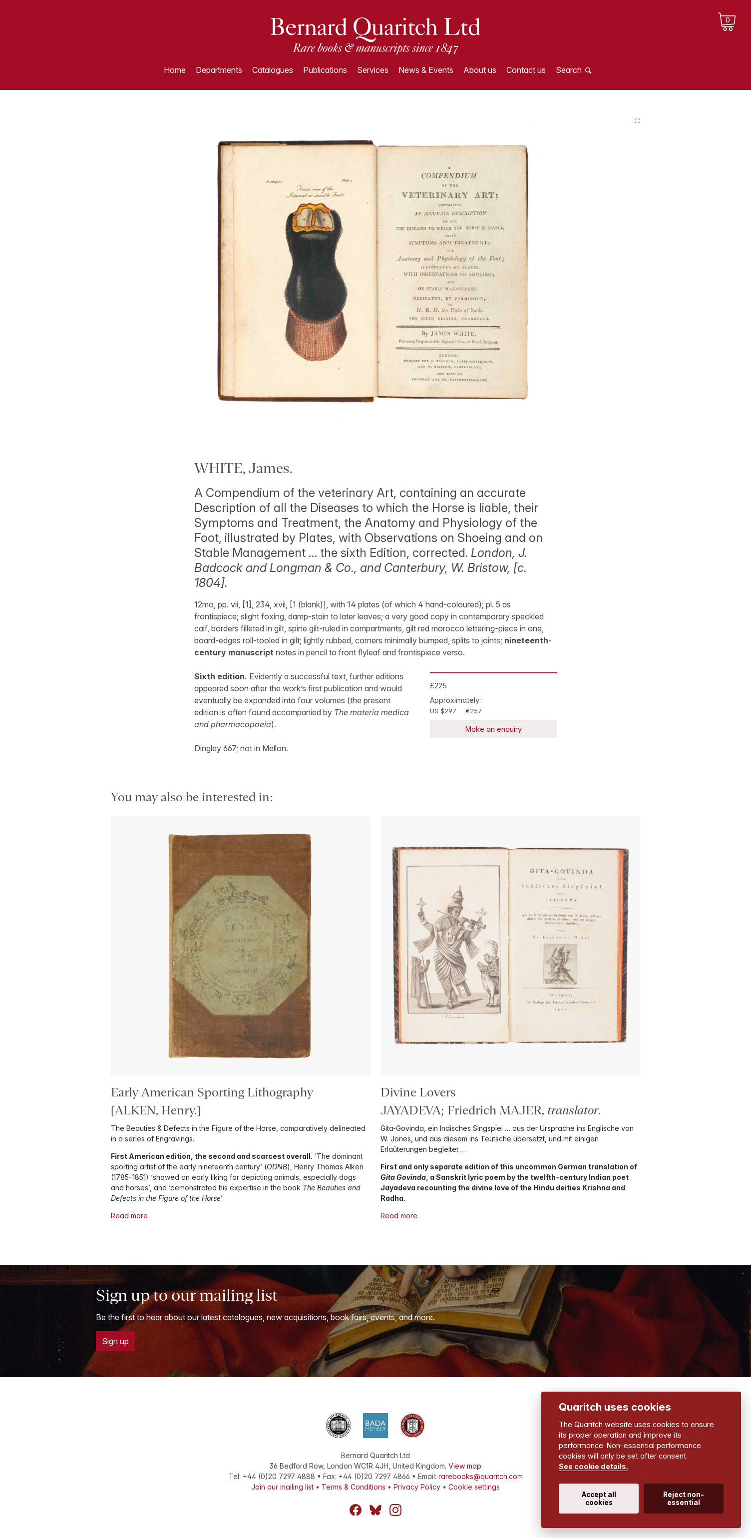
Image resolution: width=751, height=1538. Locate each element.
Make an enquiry (493, 729)
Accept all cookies (599, 1499)
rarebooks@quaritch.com (480, 1476)
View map (464, 1466)
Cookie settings (474, 1487)
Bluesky (375, 1510)
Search (569, 70)
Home (175, 70)
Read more (129, 1215)
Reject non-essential (683, 1499)
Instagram (395, 1510)
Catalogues (272, 70)
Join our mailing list (282, 1487)
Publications (325, 70)
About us (479, 70)
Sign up (115, 1341)
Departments (219, 70)
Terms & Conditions (353, 1487)
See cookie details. (593, 1466)
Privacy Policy (416, 1487)
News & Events (425, 70)
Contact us (526, 70)
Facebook (356, 1510)
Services (372, 70)
